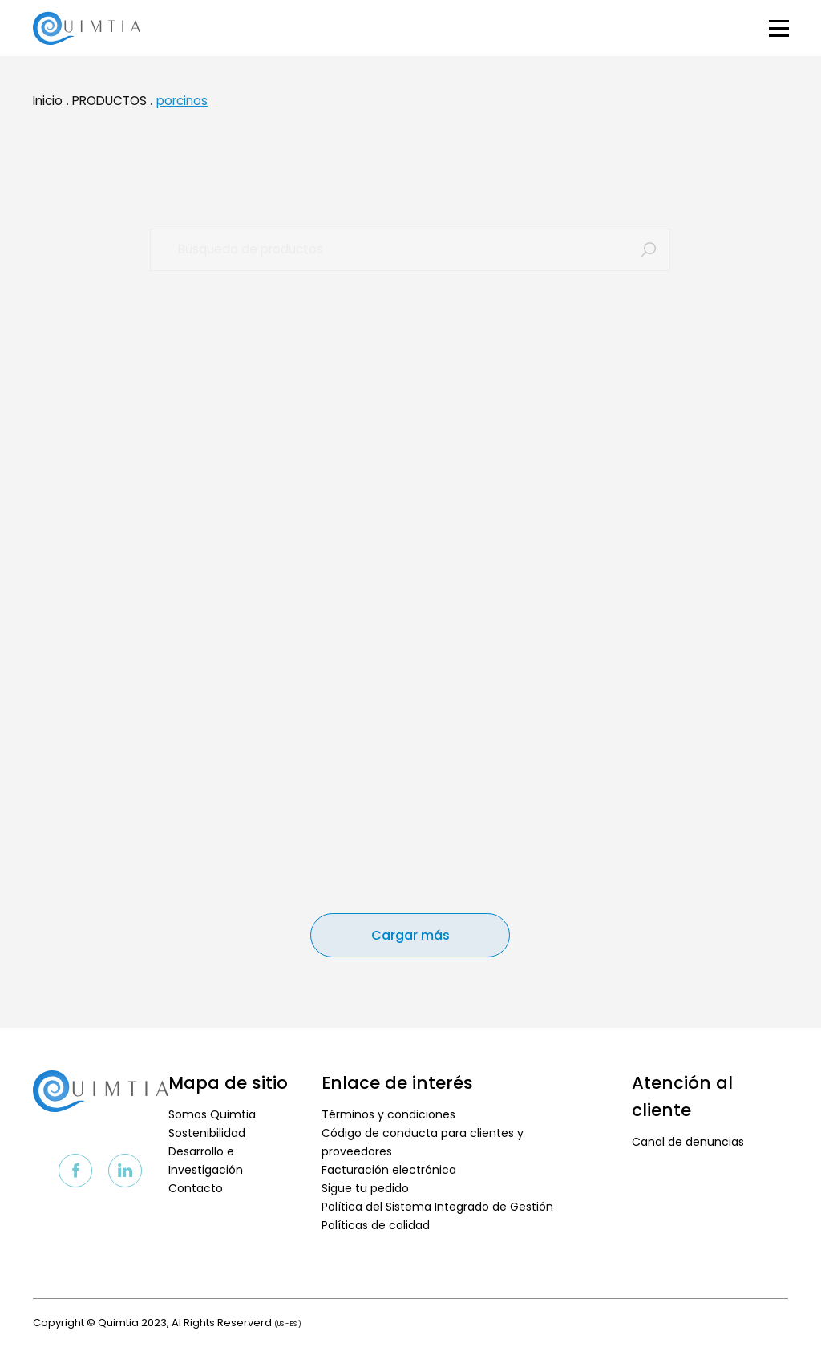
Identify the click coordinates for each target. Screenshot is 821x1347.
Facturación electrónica (389, 1170)
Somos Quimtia (212, 1114)
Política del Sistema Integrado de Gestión (437, 1207)
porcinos (182, 107)
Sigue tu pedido (365, 1188)
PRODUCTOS (109, 107)
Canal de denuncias (688, 1142)
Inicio (48, 107)
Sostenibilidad (206, 1133)
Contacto (195, 1188)
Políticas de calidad (376, 1225)
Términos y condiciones (388, 1114)
